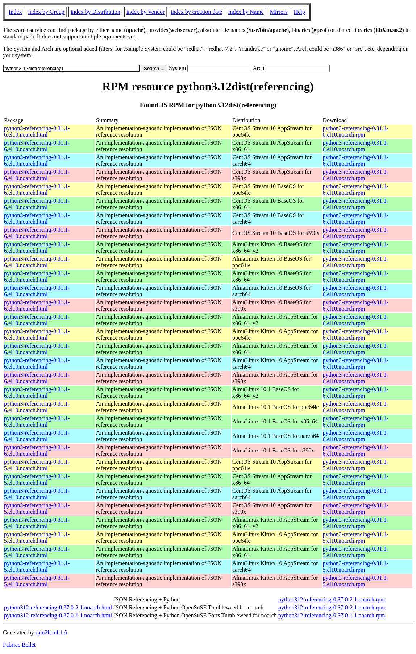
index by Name (246, 12)
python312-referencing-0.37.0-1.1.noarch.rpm (331, 615)
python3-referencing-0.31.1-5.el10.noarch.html (37, 465)
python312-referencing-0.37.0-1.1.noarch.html (58, 615)
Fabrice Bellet (19, 645)
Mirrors (279, 12)
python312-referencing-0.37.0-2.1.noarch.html (58, 607)
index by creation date (196, 12)
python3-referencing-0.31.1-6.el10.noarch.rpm (355, 131)
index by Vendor (145, 12)
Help (299, 12)
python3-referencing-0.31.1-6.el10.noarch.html (37, 131)
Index (15, 12)
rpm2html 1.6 (51, 632)
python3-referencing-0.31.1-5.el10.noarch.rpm (355, 465)
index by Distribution (95, 12)
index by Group (46, 12)
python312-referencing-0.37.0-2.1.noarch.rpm (331, 599)
